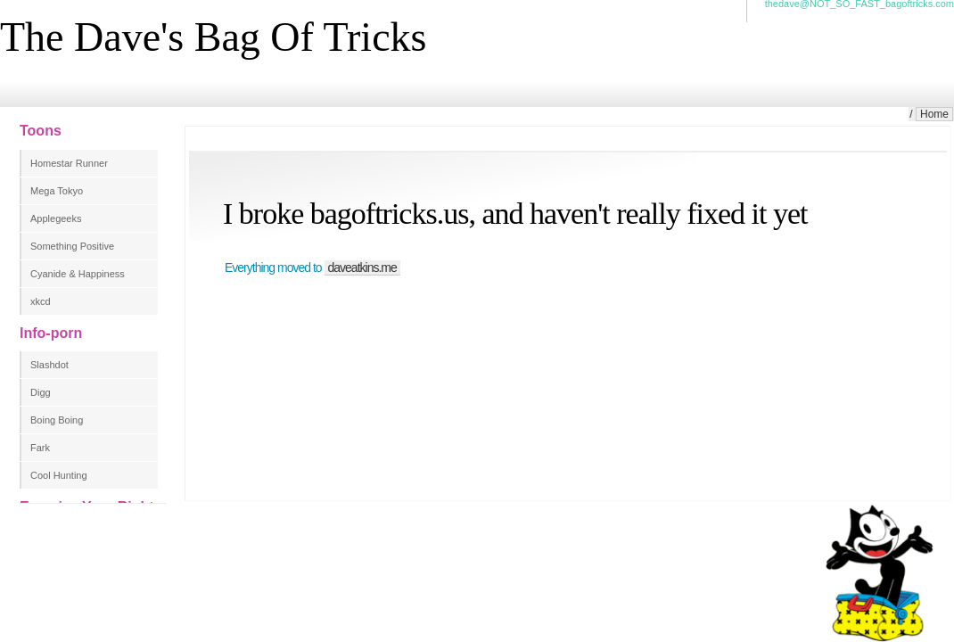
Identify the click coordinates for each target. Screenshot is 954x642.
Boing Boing (56, 420)
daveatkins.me (362, 267)
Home (934, 114)
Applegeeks (56, 218)
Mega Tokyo (56, 190)
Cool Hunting (58, 475)
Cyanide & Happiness (77, 273)
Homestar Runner (69, 163)
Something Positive (72, 246)
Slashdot (49, 364)
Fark (40, 447)
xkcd (40, 301)
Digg (40, 392)
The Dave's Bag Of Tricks (213, 37)
